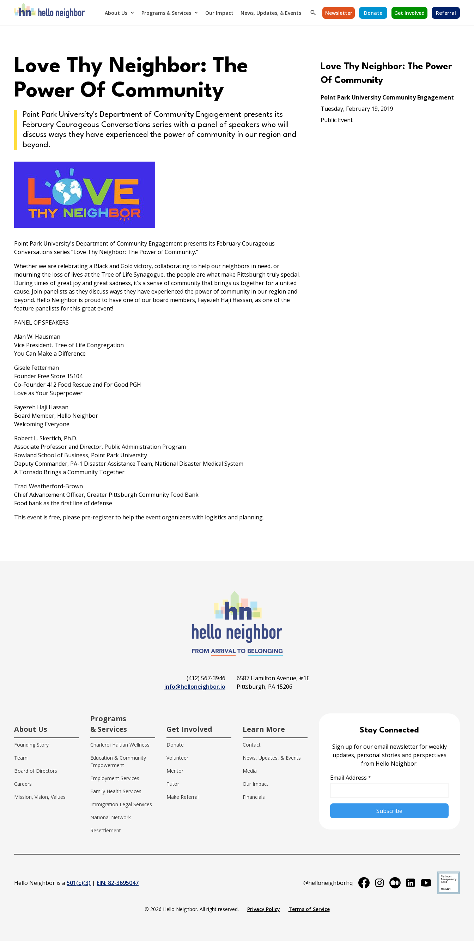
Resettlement (105, 830)
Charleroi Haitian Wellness (120, 744)
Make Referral (182, 797)
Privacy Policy (263, 909)
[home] (49, 13)
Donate (373, 13)
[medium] (395, 882)
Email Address (350, 778)
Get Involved (409, 13)
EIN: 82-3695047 (118, 883)
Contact (252, 744)
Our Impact (219, 13)
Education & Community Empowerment (118, 761)
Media (250, 770)
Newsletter (338, 13)
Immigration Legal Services (121, 804)
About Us (116, 13)
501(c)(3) (79, 883)
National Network (110, 817)
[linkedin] (410, 882)
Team (21, 757)
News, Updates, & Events (271, 13)
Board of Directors (35, 770)
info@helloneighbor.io (194, 686)
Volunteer (177, 757)
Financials (254, 797)
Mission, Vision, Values (40, 797)
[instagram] (379, 882)
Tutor (172, 783)
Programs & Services (166, 13)
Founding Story (31, 744)
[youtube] (426, 882)
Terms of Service (309, 909)
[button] (119, 12)
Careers (23, 783)
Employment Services (114, 778)
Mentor (174, 770)
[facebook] (364, 882)
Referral (446, 13)
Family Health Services (115, 791)
